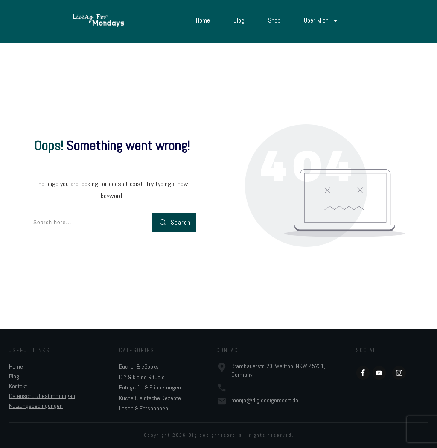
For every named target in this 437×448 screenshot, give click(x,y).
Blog (14, 376)
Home (16, 366)
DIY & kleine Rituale (142, 377)
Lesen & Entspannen (143, 408)
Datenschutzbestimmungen (42, 396)
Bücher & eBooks (139, 366)
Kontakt (18, 386)
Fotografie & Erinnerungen (150, 387)
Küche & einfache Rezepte (150, 398)
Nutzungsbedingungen (36, 406)
